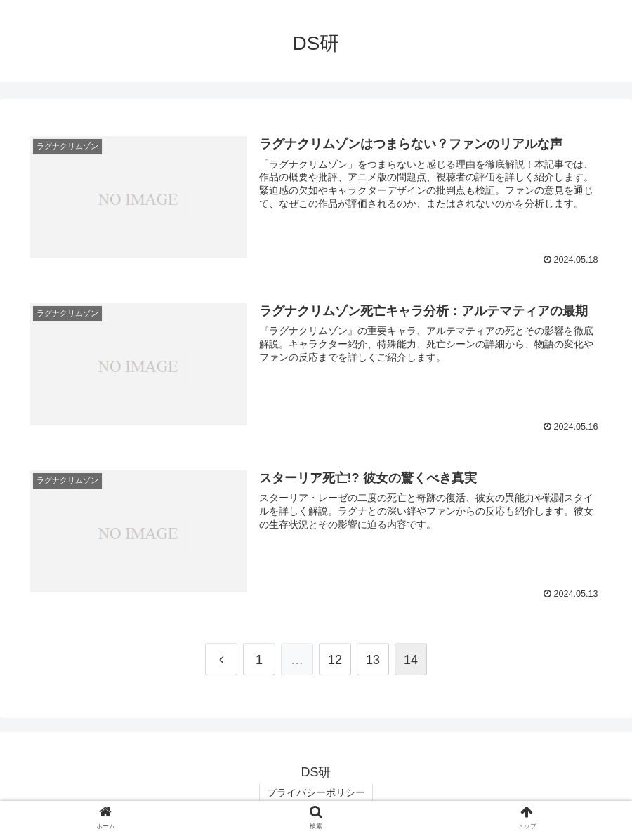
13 (373, 660)
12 (335, 660)
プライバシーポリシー (316, 792)
